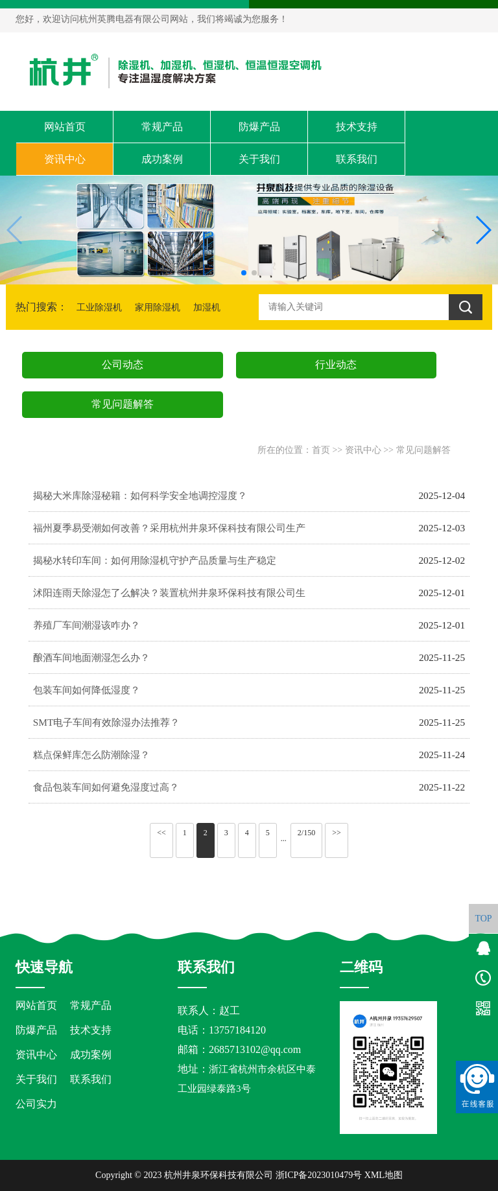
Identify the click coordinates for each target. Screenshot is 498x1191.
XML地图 (383, 1175)
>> (336, 832)
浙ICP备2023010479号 (319, 1175)
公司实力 (36, 1103)
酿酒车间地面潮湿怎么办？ (91, 657)
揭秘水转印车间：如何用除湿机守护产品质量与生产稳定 (154, 560)
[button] (243, 272)
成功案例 (162, 159)
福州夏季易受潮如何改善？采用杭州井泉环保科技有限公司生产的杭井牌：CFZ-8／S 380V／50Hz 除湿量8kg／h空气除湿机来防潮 (171, 533)
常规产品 (162, 126)
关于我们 (259, 159)
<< (161, 832)
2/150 (306, 832)
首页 (321, 450)
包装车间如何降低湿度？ (86, 689)
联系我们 (356, 159)
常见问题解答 (423, 450)
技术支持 (356, 126)
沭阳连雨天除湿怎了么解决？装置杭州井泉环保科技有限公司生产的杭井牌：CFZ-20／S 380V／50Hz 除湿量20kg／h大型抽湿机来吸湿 (171, 598)
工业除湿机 (99, 307)
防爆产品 (259, 126)
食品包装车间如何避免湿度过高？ (106, 786)
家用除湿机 (157, 307)
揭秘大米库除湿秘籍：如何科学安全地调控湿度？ (140, 495)
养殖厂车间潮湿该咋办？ (86, 624)
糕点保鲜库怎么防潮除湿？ (91, 754)
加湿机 (206, 307)
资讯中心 (65, 159)
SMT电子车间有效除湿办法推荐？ (106, 722)
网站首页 (65, 126)
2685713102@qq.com (255, 1049)
